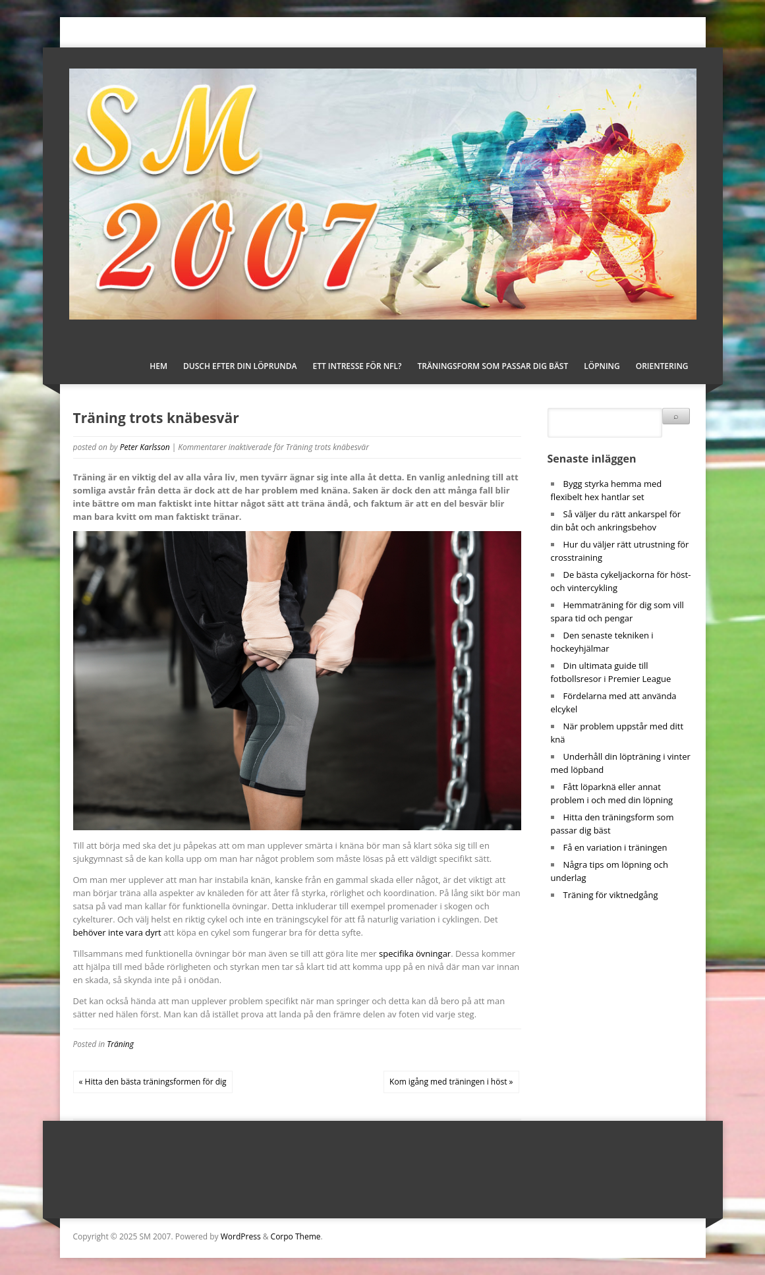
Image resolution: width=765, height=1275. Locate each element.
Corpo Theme (296, 1236)
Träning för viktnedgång (610, 895)
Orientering (662, 366)
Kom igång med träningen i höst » (451, 1081)
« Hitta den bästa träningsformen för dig (153, 1081)
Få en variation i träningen (615, 847)
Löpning (602, 366)
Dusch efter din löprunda (240, 366)
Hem (158, 366)
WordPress (241, 1236)
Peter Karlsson (145, 447)
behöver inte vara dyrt (117, 932)
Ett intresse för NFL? (356, 366)
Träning (120, 1044)
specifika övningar (415, 953)
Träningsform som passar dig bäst (492, 366)
